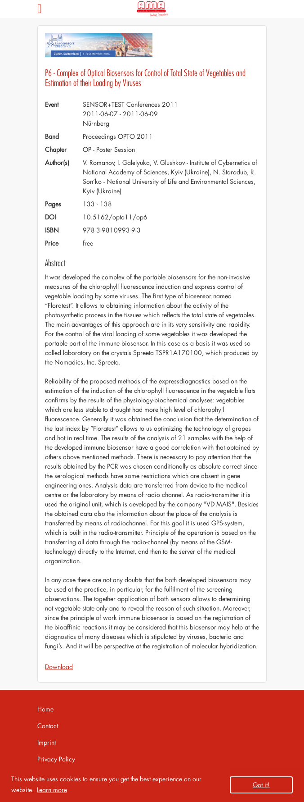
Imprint (46, 742)
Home (45, 709)
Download (59, 666)
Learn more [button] (52, 789)
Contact (47, 725)
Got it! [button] (261, 784)
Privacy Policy (56, 759)
